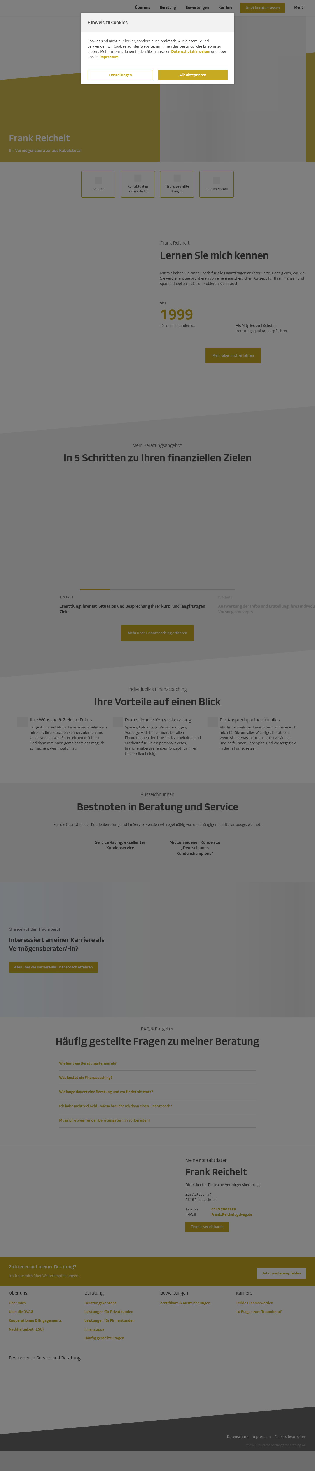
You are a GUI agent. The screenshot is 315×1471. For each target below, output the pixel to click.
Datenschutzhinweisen (190, 51)
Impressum (109, 56)
